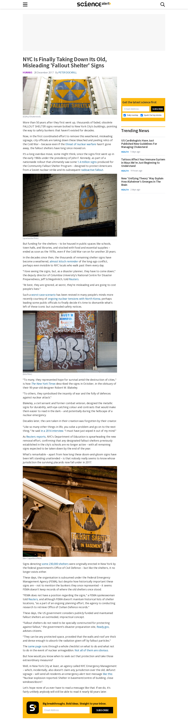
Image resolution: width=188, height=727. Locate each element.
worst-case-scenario (43, 294)
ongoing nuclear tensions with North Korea (74, 298)
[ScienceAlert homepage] (94, 4)
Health (125, 151)
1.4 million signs (87, 162)
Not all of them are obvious (91, 650)
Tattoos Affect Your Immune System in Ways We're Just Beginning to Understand (143, 162)
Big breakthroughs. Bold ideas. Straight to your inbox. (74, 703)
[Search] (162, 4)
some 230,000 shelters (55, 564)
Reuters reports (36, 436)
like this (107, 674)
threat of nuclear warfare (80, 144)
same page (34, 646)
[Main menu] (25, 4)
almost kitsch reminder (64, 261)
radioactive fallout (92, 170)
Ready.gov (103, 627)
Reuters (73, 279)
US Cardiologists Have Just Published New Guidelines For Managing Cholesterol (139, 144)
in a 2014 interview (52, 430)
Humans (27, 72)
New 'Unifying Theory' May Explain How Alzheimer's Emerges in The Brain (142, 181)
